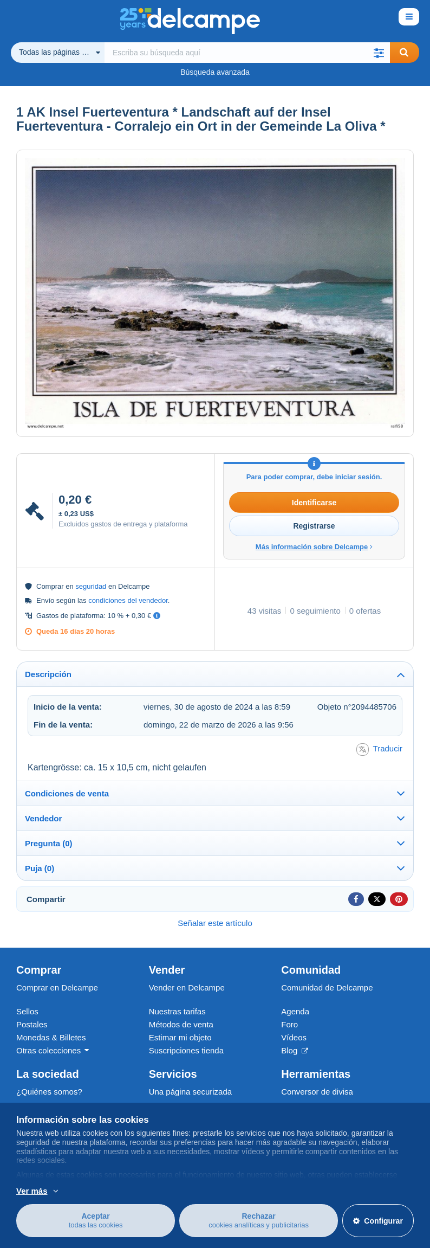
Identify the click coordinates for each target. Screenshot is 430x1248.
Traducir (379, 749)
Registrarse (314, 526)
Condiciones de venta (67, 793)
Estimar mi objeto (180, 1037)
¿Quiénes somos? (49, 1091)
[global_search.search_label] (247, 52)
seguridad (90, 586)
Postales (32, 1024)
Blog (294, 1050)
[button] (379, 52)
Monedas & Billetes (51, 1037)
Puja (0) (39, 868)
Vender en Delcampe (187, 987)
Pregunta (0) (49, 843)
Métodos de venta (181, 1024)
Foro (289, 1024)
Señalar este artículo (215, 923)
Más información (129, 1190)
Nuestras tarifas (177, 1011)
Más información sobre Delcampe (314, 547)
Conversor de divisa (317, 1091)
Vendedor (43, 818)
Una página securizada (190, 1091)
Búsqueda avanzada (215, 72)
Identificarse (314, 502)
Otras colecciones (48, 1050)
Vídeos (294, 1037)
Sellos (27, 1011)
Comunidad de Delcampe (327, 987)
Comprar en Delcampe (57, 987)
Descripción (48, 674)
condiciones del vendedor (128, 600)
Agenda (295, 1011)
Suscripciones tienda (186, 1050)
